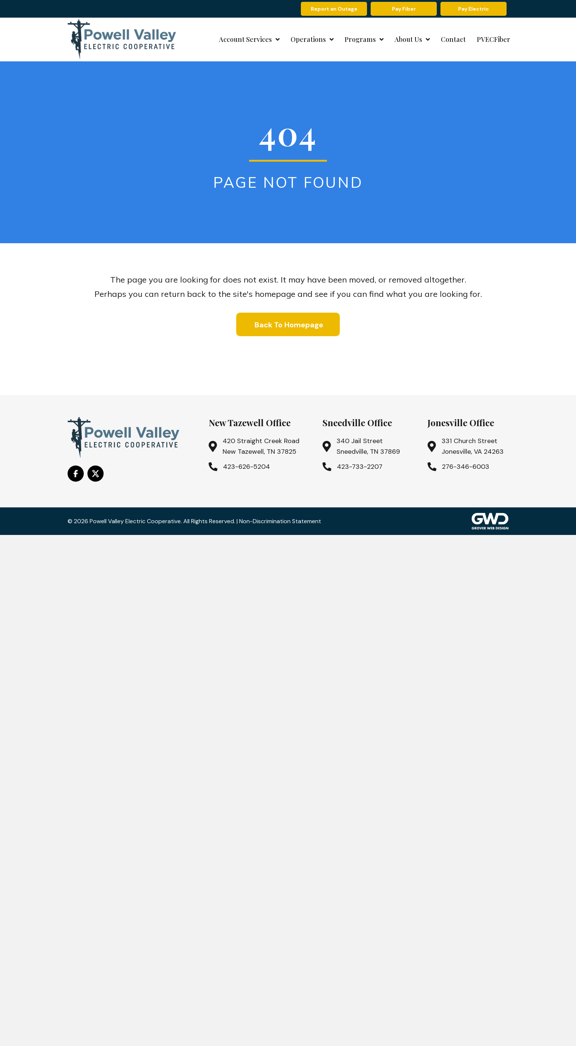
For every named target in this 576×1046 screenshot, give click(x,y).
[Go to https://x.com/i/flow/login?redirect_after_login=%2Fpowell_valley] (95, 474)
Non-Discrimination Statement (280, 521)
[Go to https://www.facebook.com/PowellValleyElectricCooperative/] (76, 474)
